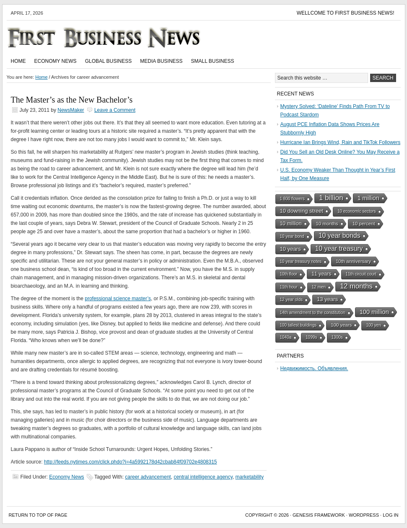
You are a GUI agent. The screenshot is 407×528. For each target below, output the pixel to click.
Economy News (55, 61)
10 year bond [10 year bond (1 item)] (292, 236)
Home (18, 61)
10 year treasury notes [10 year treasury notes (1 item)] (301, 261)
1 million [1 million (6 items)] (368, 198)
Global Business (108, 61)
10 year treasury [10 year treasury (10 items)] (339, 248)
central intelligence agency (203, 477)
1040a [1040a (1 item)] (286, 337)
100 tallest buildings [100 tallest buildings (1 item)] (298, 325)
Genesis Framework (319, 515)
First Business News (115, 37)
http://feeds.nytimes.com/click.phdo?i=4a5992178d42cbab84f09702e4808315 (130, 462)
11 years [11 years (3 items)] (321, 274)
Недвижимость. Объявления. (314, 368)
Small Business (212, 61)
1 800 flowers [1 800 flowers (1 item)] (292, 198)
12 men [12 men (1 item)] (319, 287)
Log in (390, 515)
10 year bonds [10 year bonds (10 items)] (339, 235)
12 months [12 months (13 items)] (356, 286)
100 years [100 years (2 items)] (341, 324)
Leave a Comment (114, 110)
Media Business (161, 61)
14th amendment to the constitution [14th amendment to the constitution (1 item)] (312, 312)
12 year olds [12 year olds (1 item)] (291, 299)
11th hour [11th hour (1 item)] (289, 287)
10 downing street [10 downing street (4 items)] (302, 211)
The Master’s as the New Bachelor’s (72, 99)
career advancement (148, 477)
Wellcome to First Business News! (345, 13)
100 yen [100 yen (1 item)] (373, 325)
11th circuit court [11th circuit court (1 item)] (361, 274)
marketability (250, 477)
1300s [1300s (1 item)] (337, 337)
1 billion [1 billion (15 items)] (331, 198)
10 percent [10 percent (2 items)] (364, 223)
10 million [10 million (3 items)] (291, 224)
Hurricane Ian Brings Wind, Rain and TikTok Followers (340, 142)
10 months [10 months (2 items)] (327, 223)
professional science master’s (118, 298)
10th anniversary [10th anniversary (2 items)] (353, 261)
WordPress (364, 515)
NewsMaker (70, 110)
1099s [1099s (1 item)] (311, 337)
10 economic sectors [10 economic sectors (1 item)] (356, 211)
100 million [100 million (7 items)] (374, 312)
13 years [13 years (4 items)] (327, 299)
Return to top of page (38, 515)
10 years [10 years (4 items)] (290, 249)
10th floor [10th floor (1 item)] (289, 274)
